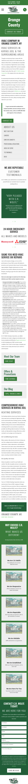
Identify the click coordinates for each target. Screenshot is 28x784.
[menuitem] (14, 131)
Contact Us (7, 121)
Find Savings (10, 379)
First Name (4, 722)
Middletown (17, 91)
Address (4, 740)
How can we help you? (7, 748)
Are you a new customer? (7, 744)
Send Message (14, 770)
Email (3, 735)
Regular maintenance (21, 340)
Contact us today (14, 32)
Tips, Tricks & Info (13, 394)
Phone (3, 731)
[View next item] (15, 221)
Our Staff (9, 361)
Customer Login (14, 2)
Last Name (4, 727)
